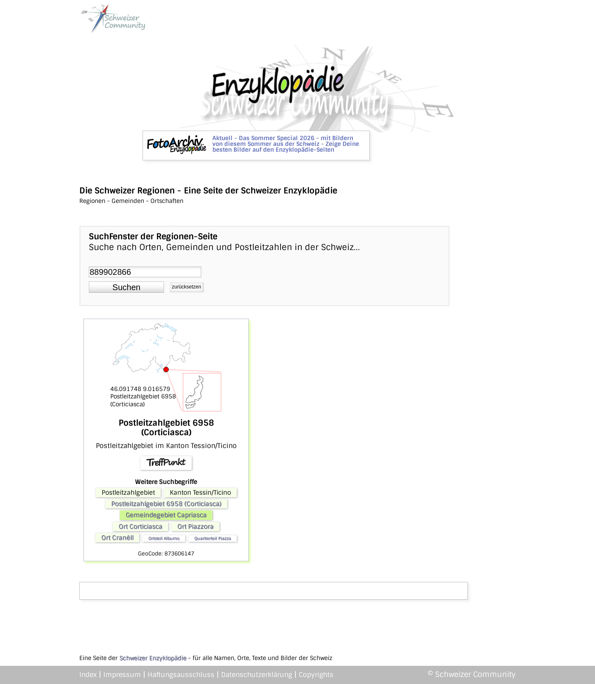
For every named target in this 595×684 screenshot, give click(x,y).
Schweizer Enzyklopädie (152, 658)
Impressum (122, 674)
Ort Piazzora (195, 526)
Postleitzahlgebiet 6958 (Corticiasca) (166, 504)
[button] (126, 287)
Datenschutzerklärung (256, 674)
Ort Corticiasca (140, 526)
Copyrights (316, 674)
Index (88, 674)
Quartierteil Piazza (212, 538)
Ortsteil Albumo (163, 538)
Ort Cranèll (117, 538)
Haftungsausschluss (181, 674)
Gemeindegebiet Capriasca (166, 515)
